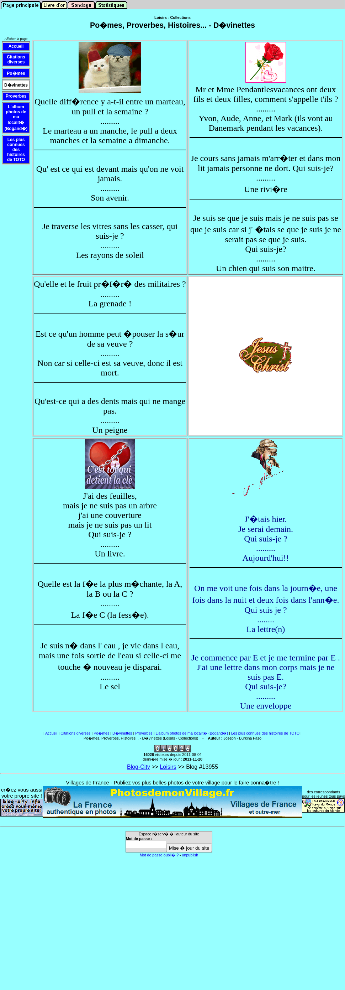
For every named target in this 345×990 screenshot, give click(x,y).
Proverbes (144, 733)
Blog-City (138, 767)
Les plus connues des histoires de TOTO (265, 733)
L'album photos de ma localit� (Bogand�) (191, 733)
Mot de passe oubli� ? (159, 855)
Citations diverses (75, 733)
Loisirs (168, 767)
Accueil (51, 733)
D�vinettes (122, 733)
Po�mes (101, 733)
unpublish (190, 855)
